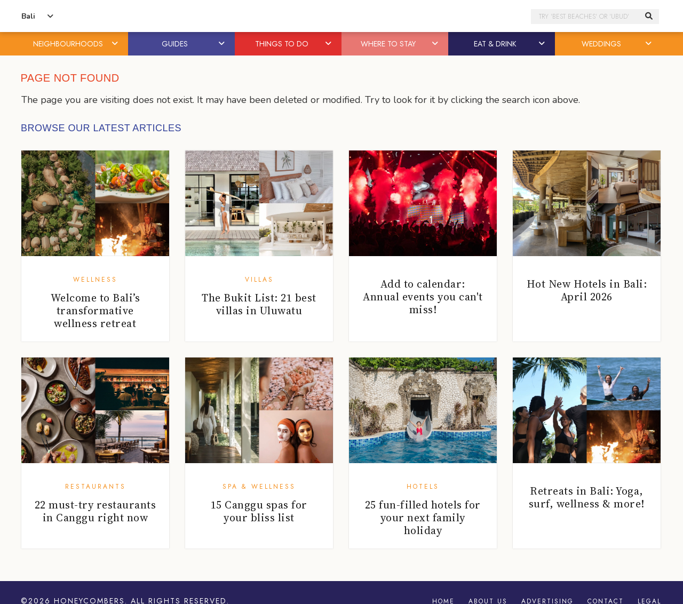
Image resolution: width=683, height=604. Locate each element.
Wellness (95, 279)
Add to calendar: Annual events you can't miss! (423, 296)
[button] (115, 43)
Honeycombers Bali (341, 16)
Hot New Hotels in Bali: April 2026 (587, 290)
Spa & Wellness (259, 486)
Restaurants (95, 486)
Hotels (423, 486)
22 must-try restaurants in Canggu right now (95, 511)
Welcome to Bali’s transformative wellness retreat (95, 310)
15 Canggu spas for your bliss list (259, 511)
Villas (259, 279)
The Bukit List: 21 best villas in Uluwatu (259, 304)
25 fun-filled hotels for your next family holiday (423, 517)
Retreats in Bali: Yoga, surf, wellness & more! (587, 497)
